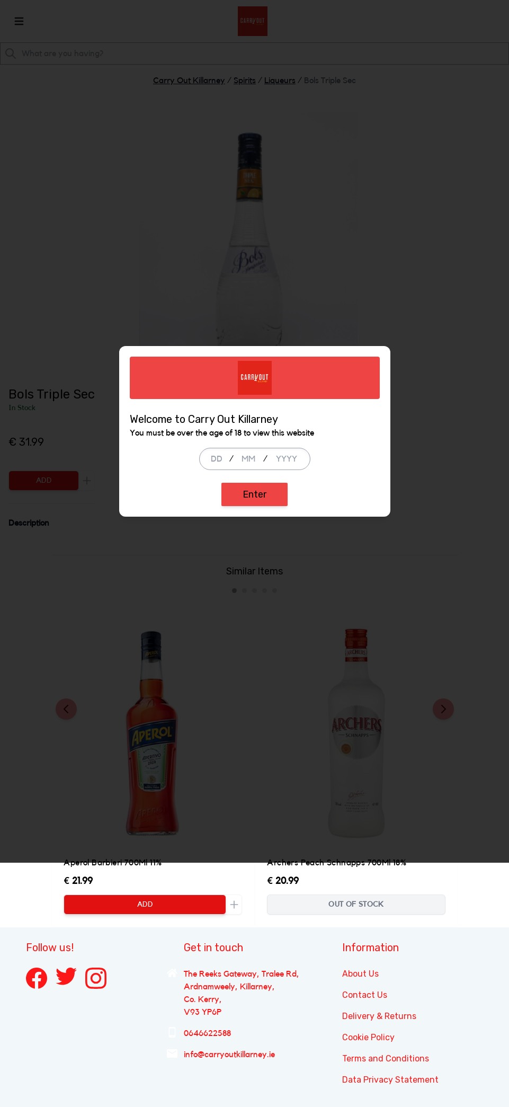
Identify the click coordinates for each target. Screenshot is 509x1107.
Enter (254, 617)
